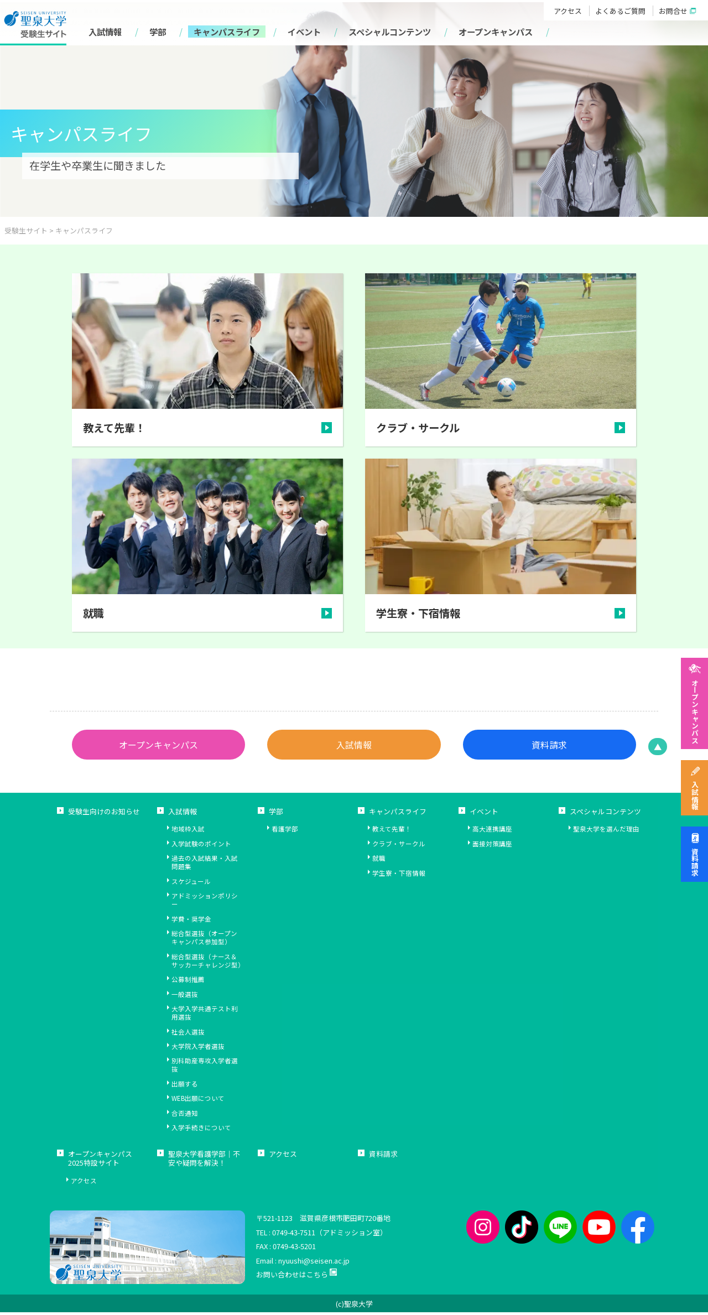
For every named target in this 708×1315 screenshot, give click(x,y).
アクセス (568, 11)
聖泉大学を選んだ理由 (606, 832)
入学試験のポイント (201, 847)
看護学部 (285, 832)
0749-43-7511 (293, 1234)
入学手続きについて (201, 1130)
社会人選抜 (188, 1034)
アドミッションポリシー (204, 903)
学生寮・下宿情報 (398, 876)
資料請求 (694, 862)
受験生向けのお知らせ (104, 814)
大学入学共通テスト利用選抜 (204, 1015)
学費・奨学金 (191, 922)
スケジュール (191, 884)
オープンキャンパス (694, 711)
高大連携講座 (492, 832)
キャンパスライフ (227, 31)
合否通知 (184, 1116)
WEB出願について (198, 1101)
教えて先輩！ (392, 832)
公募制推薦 (188, 982)
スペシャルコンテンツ (389, 31)
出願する (184, 1087)
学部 (157, 31)
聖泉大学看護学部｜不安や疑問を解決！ (204, 1161)
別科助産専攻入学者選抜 (204, 1067)
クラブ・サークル (398, 847)
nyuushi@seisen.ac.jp (314, 1263)
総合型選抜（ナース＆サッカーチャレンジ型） (207, 963)
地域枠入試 (188, 832)
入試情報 (694, 795)
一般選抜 (184, 996)
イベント (304, 31)
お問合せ (673, 11)
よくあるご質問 (620, 11)
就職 (379, 861)
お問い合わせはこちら (292, 1277)
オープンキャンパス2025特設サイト (100, 1161)
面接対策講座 (492, 847)
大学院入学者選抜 (198, 1049)
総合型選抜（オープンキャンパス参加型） (204, 940)
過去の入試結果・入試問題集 (204, 865)
